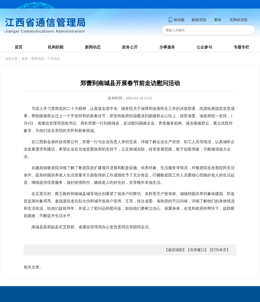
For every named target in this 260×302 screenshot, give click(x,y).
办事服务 (167, 47)
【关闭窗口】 (197, 250)
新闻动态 (93, 47)
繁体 (217, 20)
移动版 (176, 20)
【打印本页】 (219, 250)
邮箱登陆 (199, 20)
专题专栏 (241, 47)
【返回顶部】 (175, 250)
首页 (18, 47)
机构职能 (55, 47)
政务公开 (130, 47)
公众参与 (204, 47)
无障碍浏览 (238, 20)
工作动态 (53, 58)
